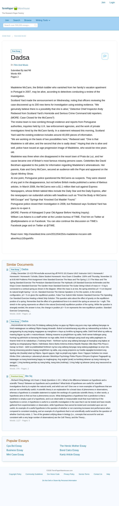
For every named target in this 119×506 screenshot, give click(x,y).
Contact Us (98, 474)
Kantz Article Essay (70, 454)
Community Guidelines (34, 474)
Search (16, 20)
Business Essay (14, 450)
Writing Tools (42, 20)
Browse (27, 20)
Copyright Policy (15, 474)
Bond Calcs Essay (69, 450)
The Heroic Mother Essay (73, 446)
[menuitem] (103, 2)
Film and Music (20, 36)
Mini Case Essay (15, 454)
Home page (6, 36)
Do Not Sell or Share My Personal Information (59, 480)
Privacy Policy (69, 474)
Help (108, 474)
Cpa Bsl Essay (14, 446)
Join (103, 2)
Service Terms (84, 474)
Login (112, 2)
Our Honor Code (53, 474)
